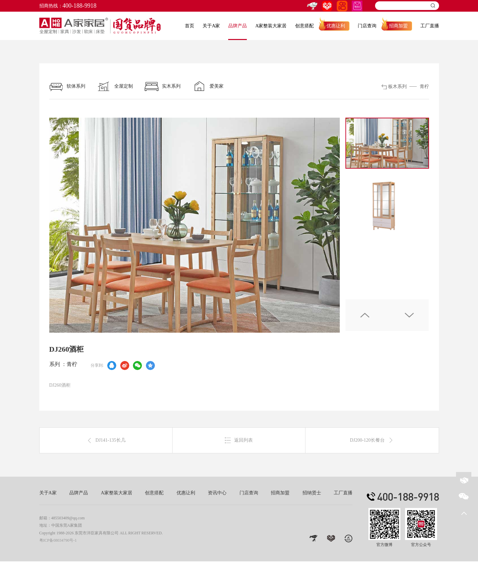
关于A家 (211, 25)
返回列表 (239, 441)
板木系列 (397, 86)
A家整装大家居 (270, 25)
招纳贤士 (311, 493)
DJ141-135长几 (106, 441)
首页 (189, 25)
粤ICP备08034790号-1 (58, 540)
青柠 (424, 86)
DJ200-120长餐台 (372, 441)
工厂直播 (429, 25)
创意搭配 (304, 25)
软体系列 (67, 86)
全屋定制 (115, 86)
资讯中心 (217, 493)
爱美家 (208, 86)
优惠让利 (335, 25)
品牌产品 (237, 25)
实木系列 (163, 86)
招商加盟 (398, 25)
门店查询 (367, 25)
